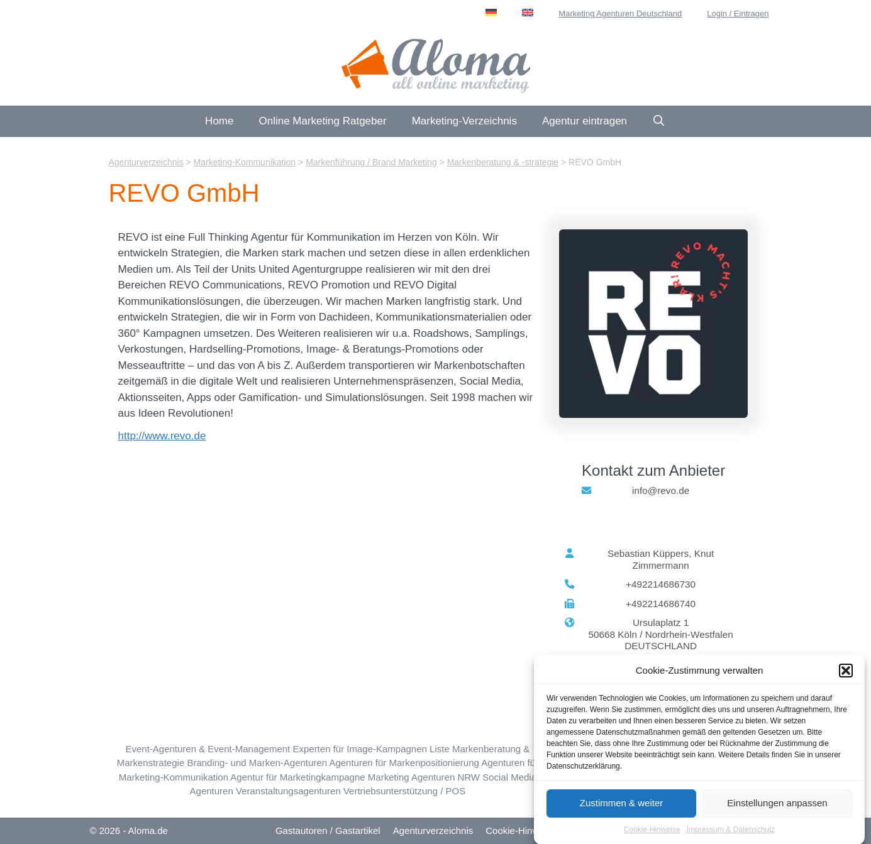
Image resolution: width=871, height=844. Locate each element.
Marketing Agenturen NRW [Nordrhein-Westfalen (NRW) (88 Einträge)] (424, 777)
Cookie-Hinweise (652, 834)
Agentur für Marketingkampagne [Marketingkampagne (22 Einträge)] (297, 777)
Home (219, 121)
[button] (846, 676)
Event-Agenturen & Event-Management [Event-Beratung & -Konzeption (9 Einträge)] (207, 748)
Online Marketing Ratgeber (322, 121)
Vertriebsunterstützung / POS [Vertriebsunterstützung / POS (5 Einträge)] (404, 791)
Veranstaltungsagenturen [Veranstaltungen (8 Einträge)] (288, 791)
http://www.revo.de (162, 436)
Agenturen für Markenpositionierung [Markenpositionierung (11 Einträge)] (404, 762)
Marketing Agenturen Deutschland (620, 13)
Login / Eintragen (737, 13)
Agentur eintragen (584, 121)
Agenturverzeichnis (433, 830)
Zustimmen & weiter (621, 808)
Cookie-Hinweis (518, 830)
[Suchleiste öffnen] (659, 121)
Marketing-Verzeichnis (464, 121)
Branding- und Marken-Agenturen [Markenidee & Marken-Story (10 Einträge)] (257, 762)
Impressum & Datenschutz (731, 834)
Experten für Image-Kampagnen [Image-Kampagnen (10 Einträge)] (359, 748)
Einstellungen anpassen (777, 808)
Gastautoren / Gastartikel (327, 830)
